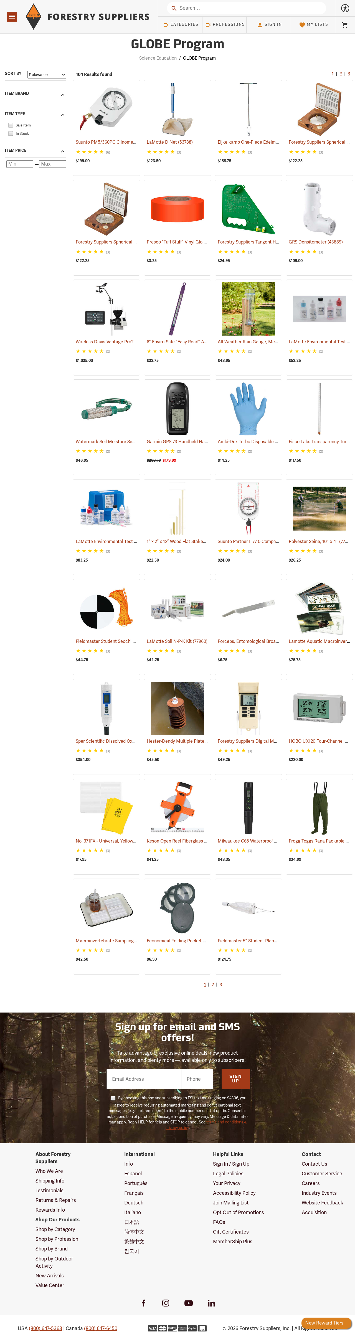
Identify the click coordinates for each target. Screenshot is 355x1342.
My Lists (314, 25)
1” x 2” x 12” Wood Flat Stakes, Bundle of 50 (197, 541)
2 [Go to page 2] (340, 74)
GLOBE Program (199, 58)
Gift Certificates (231, 1232)
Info (128, 1164)
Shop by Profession (57, 1239)
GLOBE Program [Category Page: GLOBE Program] (177, 45)
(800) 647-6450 (100, 1328)
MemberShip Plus (232, 1241)
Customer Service (322, 1173)
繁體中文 (134, 1241)
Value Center (50, 1285)
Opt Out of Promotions (238, 1212)
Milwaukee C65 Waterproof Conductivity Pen (271, 841)
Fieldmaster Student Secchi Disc (116, 641)
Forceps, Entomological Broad (256, 641)
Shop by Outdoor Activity (54, 1262)
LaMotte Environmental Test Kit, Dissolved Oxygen (134, 541)
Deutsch (133, 1202)
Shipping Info (50, 1181)
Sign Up (235, 1079)
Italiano (132, 1212)
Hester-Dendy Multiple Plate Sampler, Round (199, 741)
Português (136, 1183)
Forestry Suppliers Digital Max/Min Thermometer (275, 741)
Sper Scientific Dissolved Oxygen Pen (121, 741)
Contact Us (314, 1164)
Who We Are (49, 1171)
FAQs (219, 1222)
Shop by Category (55, 1229)
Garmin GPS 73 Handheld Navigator (191, 442)
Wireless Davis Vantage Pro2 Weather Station (130, 342)
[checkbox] (10, 124)
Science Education (158, 58)
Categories (181, 25)
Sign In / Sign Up (231, 1164)
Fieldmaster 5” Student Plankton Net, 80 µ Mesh (274, 941)
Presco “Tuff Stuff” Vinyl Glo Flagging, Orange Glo (204, 242)
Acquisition (314, 1212)
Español (133, 1173)
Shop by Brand (52, 1248)
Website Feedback (322, 1202)
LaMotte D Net (170, 142)
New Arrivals (50, 1275)
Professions (225, 25)
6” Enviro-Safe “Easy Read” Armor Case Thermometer (208, 342)
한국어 (131, 1251)
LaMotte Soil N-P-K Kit (177, 641)
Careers (311, 1183)
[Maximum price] (52, 164)
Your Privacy (226, 1183)
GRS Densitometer (316, 242)
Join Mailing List (231, 1202)
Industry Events (319, 1193)
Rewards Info (50, 1210)
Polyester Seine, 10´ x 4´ (321, 541)
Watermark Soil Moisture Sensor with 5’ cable (129, 442)
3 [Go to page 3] (349, 74)
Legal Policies (228, 1173)
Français (134, 1193)
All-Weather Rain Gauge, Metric (258, 342)
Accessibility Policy (234, 1193)
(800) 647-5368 (45, 1328)
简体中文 (134, 1232)
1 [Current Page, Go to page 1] (333, 74)
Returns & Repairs (56, 1200)
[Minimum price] (19, 164)
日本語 (131, 1222)
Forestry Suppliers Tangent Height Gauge (267, 242)
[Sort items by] (46, 74)
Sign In (269, 25)
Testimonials (50, 1190)
